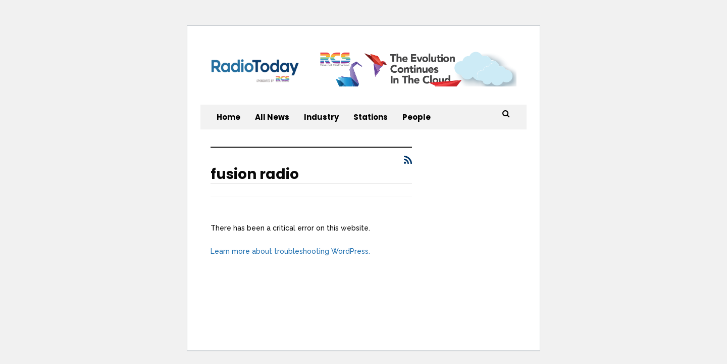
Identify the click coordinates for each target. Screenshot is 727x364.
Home (228, 117)
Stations (370, 117)
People (416, 117)
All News (272, 117)
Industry (321, 117)
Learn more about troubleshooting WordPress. (290, 251)
